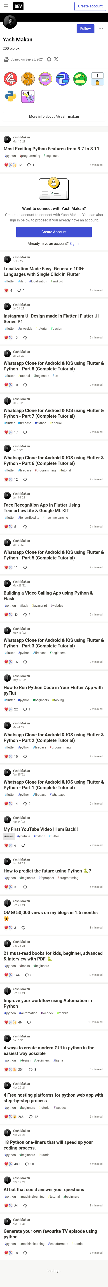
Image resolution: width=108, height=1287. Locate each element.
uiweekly (25, 328)
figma (58, 1060)
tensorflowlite (28, 517)
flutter (9, 281)
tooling (58, 700)
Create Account (54, 232)
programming (29, 155)
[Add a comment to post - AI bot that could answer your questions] (11, 1206)
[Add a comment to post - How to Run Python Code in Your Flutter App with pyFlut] (11, 709)
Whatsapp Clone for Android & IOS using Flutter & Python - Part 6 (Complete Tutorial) (54, 460)
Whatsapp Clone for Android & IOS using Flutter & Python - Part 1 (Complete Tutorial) (54, 784)
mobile (62, 1013)
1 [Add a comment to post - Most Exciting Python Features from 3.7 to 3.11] (30, 165)
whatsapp (58, 794)
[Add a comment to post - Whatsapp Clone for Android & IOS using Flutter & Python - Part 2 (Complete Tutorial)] (11, 757)
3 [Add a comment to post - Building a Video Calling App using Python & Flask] (26, 615)
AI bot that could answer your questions (44, 1189)
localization (38, 281)
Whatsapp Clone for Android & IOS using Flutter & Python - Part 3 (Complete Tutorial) (54, 643)
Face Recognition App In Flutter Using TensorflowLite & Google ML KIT (42, 507)
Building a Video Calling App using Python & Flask (48, 595)
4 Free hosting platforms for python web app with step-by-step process (53, 1097)
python (10, 155)
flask (23, 605)
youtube (23, 836)
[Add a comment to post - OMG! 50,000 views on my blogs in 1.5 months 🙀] (10, 928)
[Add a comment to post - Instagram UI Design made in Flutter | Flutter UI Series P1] (11, 338)
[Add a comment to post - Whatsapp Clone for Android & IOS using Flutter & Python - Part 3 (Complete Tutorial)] (11, 662)
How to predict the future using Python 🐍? (47, 871)
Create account (90, 6)
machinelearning (55, 517)
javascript (39, 605)
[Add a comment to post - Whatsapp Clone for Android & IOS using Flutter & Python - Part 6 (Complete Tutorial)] (11, 480)
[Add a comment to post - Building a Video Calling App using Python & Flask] (11, 615)
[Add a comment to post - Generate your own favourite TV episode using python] (11, 1253)
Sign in (75, 243)
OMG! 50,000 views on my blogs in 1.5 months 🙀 (51, 915)
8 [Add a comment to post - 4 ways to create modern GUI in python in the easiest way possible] (32, 1069)
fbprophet (46, 878)
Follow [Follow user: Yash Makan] (85, 29)
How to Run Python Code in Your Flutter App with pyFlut (53, 690)
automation (28, 1013)
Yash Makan (21, 137)
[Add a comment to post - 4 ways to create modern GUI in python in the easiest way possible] (13, 1070)
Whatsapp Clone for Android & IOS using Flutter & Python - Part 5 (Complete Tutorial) (54, 555)
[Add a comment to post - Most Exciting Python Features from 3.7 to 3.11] (12, 165)
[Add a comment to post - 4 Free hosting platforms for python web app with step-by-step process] (13, 1117)
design (56, 328)
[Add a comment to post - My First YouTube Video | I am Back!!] (10, 845)
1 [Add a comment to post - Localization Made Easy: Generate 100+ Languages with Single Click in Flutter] (20, 290)
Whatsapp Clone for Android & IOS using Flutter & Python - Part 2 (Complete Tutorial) (54, 737)
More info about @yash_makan (54, 116)
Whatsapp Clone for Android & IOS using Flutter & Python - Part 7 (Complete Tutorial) (54, 413)
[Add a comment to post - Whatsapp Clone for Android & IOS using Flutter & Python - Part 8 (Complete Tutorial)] (11, 385)
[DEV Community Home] (18, 6)
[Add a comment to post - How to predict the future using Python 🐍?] (11, 887)
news (9, 836)
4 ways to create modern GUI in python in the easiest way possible (49, 1050)
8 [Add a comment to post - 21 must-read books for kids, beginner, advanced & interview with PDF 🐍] (28, 975)
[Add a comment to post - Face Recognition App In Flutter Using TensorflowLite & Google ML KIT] (11, 527)
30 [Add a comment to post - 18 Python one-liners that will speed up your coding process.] (29, 1164)
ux (55, 376)
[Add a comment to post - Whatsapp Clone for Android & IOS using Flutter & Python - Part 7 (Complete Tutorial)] (11, 432)
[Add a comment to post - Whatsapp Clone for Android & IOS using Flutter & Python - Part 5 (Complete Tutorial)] (11, 567)
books (24, 966)
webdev (56, 605)
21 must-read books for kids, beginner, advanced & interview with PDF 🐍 (53, 956)
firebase (24, 423)
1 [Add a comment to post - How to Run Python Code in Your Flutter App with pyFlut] (26, 709)
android (57, 281)
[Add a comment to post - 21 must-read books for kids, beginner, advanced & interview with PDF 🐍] (11, 975)
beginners (51, 155)
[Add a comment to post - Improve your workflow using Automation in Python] (12, 1022)
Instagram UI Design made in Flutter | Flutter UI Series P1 (51, 318)
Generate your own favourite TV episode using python (50, 1234)
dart (22, 281)
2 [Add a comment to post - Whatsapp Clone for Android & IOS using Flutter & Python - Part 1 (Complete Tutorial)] (26, 804)
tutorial (41, 328)
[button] (10, 79)
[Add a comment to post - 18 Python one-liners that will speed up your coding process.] (11, 1164)
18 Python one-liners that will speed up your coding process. (48, 1145)
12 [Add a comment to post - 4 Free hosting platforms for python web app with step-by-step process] (33, 1117)
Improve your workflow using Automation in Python (48, 1003)
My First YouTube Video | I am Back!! (41, 829)
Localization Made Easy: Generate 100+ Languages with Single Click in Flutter (44, 271)
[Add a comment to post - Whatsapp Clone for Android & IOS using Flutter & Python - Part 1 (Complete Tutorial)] (11, 804)
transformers (58, 1244)
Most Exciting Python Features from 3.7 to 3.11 (51, 148)
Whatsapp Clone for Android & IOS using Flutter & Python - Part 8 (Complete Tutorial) (54, 366)
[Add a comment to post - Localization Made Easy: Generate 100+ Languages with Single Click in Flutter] (8, 290)
